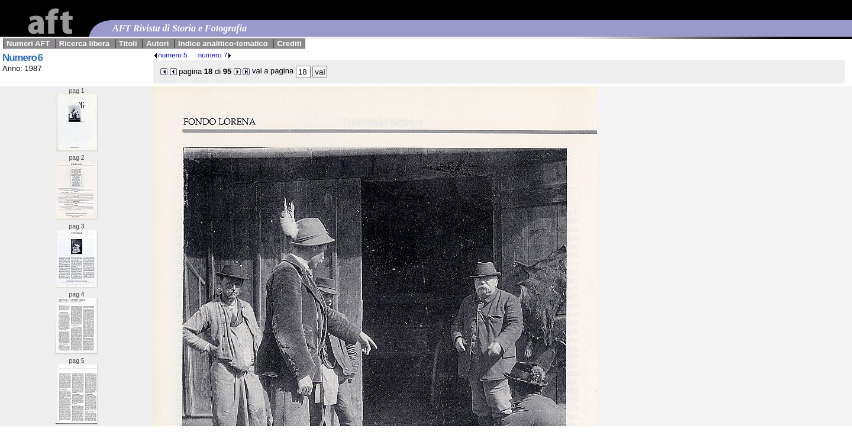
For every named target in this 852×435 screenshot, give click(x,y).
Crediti (289, 43)
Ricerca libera (84, 43)
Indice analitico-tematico (223, 43)
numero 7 (215, 55)
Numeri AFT (28, 43)
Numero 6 (22, 57)
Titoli (128, 43)
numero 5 (170, 55)
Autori (157, 43)
